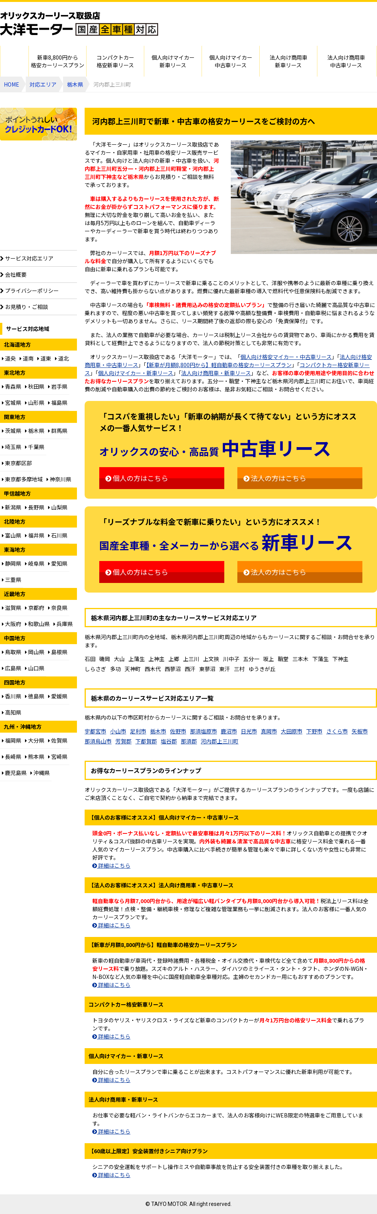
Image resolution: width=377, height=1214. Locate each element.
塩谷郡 (169, 741)
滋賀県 (11, 607)
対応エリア (43, 84)
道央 (9, 358)
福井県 (34, 535)
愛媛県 (57, 696)
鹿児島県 (14, 772)
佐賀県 (57, 740)
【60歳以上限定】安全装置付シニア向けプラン (38, 230)
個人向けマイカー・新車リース (135, 373)
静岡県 (11, 563)
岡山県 (34, 652)
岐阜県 (34, 563)
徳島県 (34, 696)
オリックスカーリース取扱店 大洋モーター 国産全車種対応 (79, 24)
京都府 (34, 607)
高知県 (11, 712)
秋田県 (34, 386)
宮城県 (11, 402)
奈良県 (57, 607)
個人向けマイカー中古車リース (230, 61)
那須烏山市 (98, 741)
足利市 (138, 731)
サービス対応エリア (26, 258)
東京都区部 (17, 463)
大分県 (34, 740)
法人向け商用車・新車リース (216, 373)
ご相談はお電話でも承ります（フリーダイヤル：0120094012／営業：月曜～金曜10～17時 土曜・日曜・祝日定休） (288, 31)
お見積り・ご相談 (24, 307)
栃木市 (158, 731)
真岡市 (269, 731)
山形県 (34, 402)
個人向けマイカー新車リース (173, 61)
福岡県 (11, 740)
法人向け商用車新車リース (288, 61)
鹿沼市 (229, 731)
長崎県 (11, 756)
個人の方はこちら (136, 478)
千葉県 (34, 447)
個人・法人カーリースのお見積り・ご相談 (288, 9)
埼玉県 (11, 447)
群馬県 (57, 430)
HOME (14, 61)
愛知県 (57, 563)
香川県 (11, 696)
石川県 (57, 535)
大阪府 (11, 624)
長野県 (34, 507)
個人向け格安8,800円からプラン (38, 177)
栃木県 (75, 84)
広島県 (11, 668)
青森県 (11, 386)
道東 (44, 358)
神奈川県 (59, 479)
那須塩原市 (203, 731)
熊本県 (34, 756)
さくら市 (337, 731)
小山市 (118, 731)
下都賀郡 (146, 741)
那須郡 (189, 741)
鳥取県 (11, 652)
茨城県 (11, 430)
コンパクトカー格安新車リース (115, 61)
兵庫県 (63, 624)
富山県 (11, 535)
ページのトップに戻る (356, 1204)
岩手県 (57, 386)
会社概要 (13, 274)
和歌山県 (37, 624)
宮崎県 (57, 756)
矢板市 (360, 731)
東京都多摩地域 (22, 479)
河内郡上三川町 (220, 741)
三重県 (11, 579)
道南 (26, 358)
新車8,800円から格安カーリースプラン (57, 61)
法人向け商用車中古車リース (346, 61)
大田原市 (291, 731)
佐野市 (178, 731)
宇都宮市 (95, 731)
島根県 (57, 652)
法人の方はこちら (275, 478)
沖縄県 (40, 772)
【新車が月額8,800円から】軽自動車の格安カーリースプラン (219, 365)
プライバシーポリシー (29, 290)
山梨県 (57, 507)
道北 (62, 358)
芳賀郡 (123, 741)
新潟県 (11, 507)
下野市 (314, 731)
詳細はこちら (111, 865)
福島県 (57, 402)
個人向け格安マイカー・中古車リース (286, 357)
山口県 (34, 668)
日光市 (249, 731)
